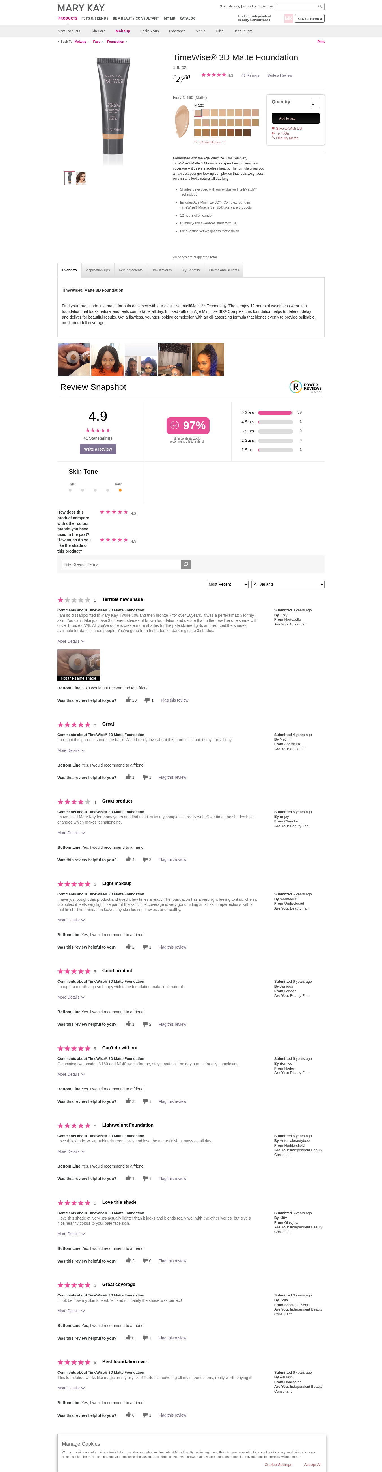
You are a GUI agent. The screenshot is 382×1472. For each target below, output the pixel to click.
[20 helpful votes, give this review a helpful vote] (130, 700)
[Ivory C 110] (206, 113)
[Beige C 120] (255, 113)
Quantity (281, 101)
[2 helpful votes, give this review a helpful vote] (129, 947)
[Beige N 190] (230, 123)
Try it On (282, 133)
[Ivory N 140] (222, 113)
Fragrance (177, 31)
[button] (78, 665)
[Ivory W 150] (230, 113)
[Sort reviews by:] (227, 584)
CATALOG (188, 18)
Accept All (312, 1464)
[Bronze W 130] (206, 133)
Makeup (123, 31)
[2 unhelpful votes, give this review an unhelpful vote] (146, 859)
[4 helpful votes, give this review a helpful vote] (129, 859)
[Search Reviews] (126, 564)
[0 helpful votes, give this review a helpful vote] (129, 1337)
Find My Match (287, 138)
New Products (69, 31)
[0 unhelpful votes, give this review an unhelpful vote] (146, 1260)
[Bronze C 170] (238, 133)
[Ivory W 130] (214, 113)
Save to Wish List (289, 129)
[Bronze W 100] (255, 123)
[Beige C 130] (197, 123)
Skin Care (97, 31)
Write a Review (279, 75)
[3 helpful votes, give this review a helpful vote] (129, 1101)
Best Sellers (243, 31)
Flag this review (174, 700)
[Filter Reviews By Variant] (288, 584)
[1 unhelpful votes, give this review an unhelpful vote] (148, 700)
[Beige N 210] (238, 123)
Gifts (219, 31)
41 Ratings (250, 75)
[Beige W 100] (238, 113)
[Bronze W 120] (197, 133)
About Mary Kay (229, 6)
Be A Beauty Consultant (136, 18)
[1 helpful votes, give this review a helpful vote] (129, 777)
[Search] (300, 6)
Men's (201, 31)
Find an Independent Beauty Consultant (254, 17)
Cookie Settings (278, 1464)
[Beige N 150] (206, 123)
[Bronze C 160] (230, 133)
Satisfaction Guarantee (258, 6)
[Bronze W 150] (222, 133)
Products (67, 18)
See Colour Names (207, 142)
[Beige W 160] (214, 123)
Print (321, 41)
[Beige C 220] (247, 123)
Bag (309, 18)
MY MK (169, 18)
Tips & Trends (95, 18)
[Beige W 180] (222, 123)
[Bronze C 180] (247, 133)
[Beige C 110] (247, 113)
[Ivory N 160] (113, 109)
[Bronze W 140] (214, 133)
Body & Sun (149, 31)
